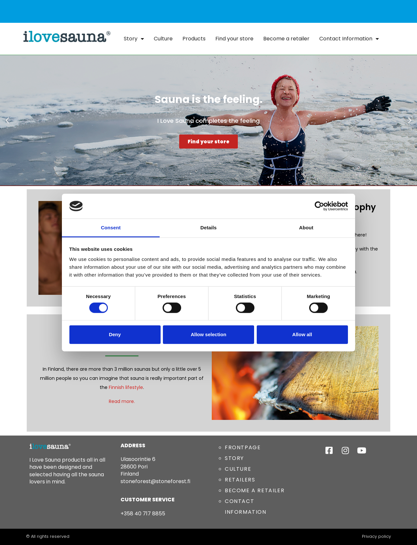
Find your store (234, 38)
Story (134, 39)
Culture (163, 38)
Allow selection (208, 334)
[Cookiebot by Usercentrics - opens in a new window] (319, 206)
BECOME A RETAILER (254, 490)
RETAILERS (240, 479)
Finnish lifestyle (126, 387)
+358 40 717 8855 (143, 513)
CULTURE (238, 469)
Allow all (302, 334)
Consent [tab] (111, 227)
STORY (234, 458)
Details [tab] (208, 227)
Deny (115, 334)
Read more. (122, 401)
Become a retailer (286, 38)
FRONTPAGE (243, 447)
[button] (7, 120)
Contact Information (349, 39)
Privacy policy (376, 536)
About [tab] (306, 227)
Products (194, 38)
